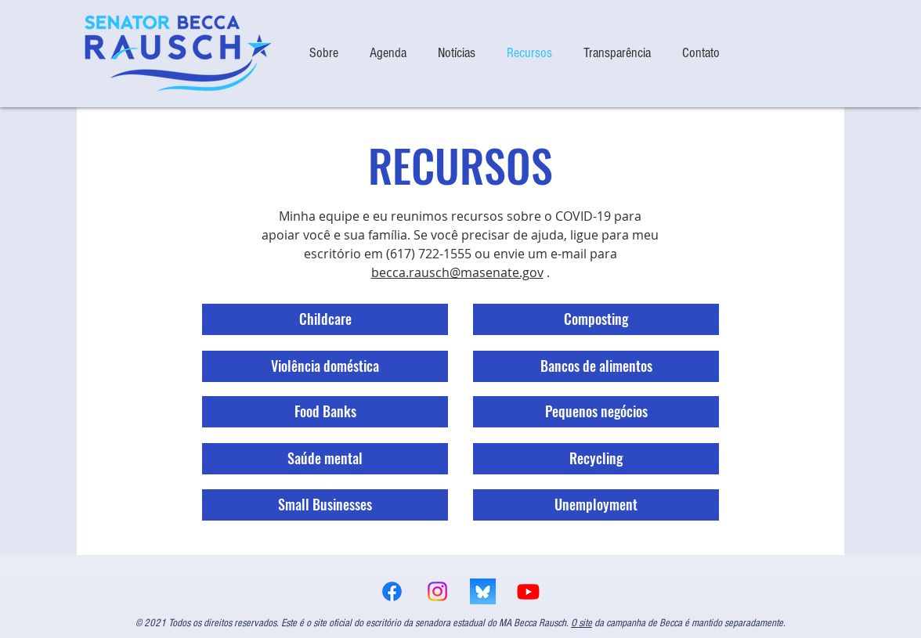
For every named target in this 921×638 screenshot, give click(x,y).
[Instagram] (437, 591)
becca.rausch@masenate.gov (457, 272)
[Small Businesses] (325, 505)
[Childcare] (325, 319)
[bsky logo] (483, 591)
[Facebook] (392, 591)
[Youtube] (528, 591)
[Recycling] (596, 458)
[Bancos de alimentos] (596, 366)
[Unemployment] (596, 505)
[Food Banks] (325, 411)
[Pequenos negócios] (596, 411)
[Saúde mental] (325, 458)
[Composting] (596, 319)
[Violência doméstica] (325, 366)
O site (581, 623)
